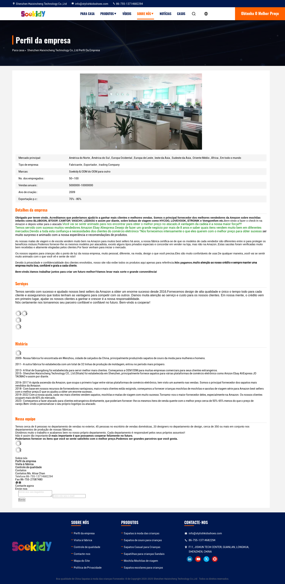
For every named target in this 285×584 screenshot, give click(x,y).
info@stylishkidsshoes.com (89, 3)
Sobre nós (145, 13)
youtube (222, 559)
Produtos (108, 13)
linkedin (214, 559)
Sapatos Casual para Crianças (158, 547)
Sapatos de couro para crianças (159, 540)
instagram (239, 559)
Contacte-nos (90, 553)
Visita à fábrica (91, 540)
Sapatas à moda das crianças (158, 533)
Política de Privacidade (95, 567)
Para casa (87, 13)
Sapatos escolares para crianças (159, 567)
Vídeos (126, 13)
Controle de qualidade (95, 547)
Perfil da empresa (92, 533)
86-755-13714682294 (128, 3)
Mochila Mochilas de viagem (157, 560)
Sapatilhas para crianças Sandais (160, 553)
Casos (181, 13)
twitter (230, 559)
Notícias (165, 13)
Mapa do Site (90, 560)
